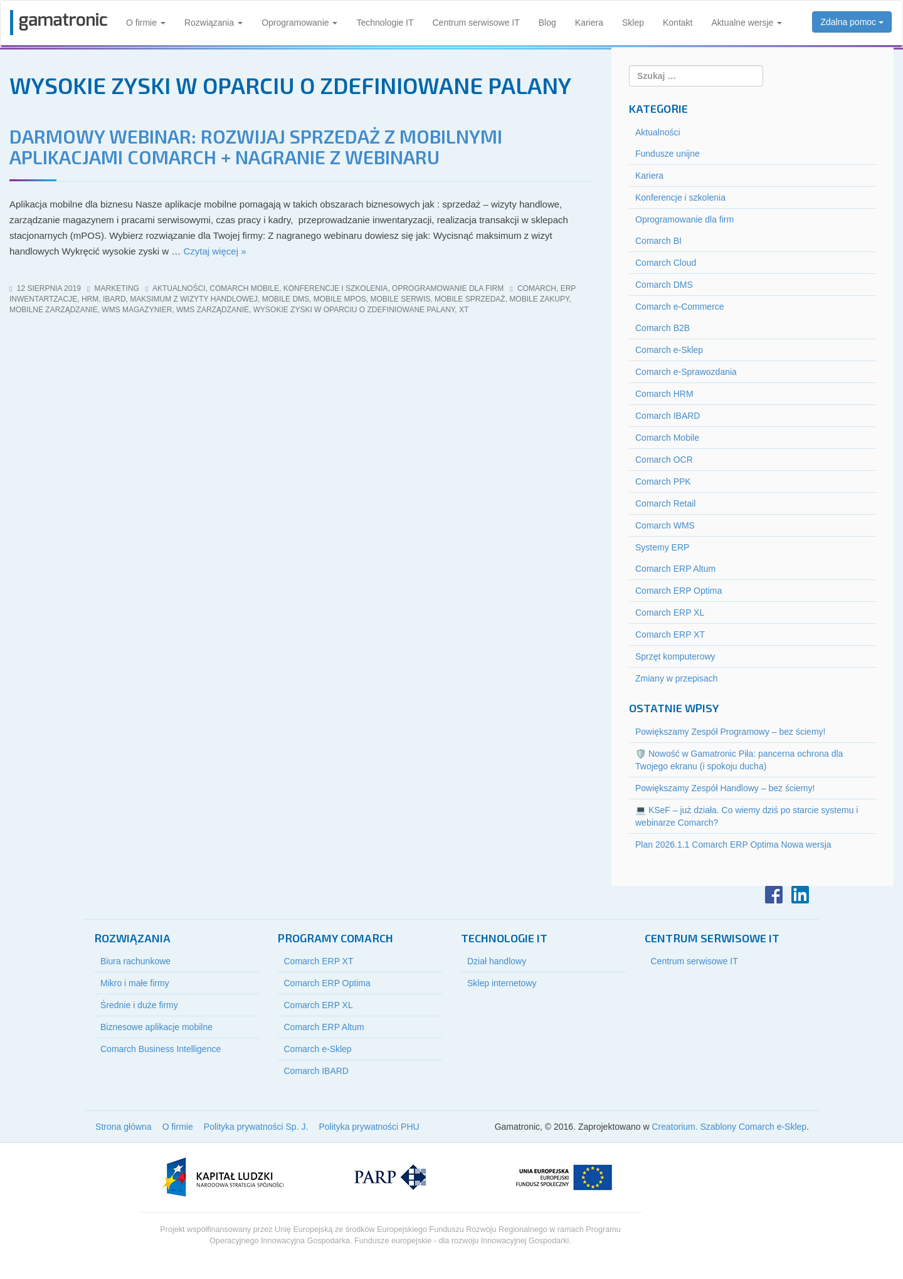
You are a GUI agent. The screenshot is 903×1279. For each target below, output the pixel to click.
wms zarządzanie (212, 309)
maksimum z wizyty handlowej (194, 299)
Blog (547, 23)
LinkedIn (800, 894)
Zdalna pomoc (852, 22)
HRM (90, 299)
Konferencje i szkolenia (335, 288)
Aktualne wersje (746, 23)
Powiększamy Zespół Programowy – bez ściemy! (730, 732)
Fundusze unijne (667, 154)
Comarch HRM (664, 394)
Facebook (774, 894)
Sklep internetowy (502, 983)
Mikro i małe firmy (134, 983)
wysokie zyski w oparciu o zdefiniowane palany (354, 309)
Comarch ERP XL (669, 613)
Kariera (589, 23)
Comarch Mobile (244, 288)
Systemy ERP (662, 547)
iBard (114, 299)
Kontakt (677, 23)
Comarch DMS (664, 285)
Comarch (536, 288)
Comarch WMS (665, 525)
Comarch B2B (662, 328)
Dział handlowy (496, 961)
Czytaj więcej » (214, 251)
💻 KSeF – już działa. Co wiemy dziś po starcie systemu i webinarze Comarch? (746, 816)
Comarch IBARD (667, 416)
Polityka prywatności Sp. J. (256, 1127)
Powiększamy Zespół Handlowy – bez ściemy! (725, 788)
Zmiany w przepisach (676, 678)
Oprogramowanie (299, 23)
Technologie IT (384, 23)
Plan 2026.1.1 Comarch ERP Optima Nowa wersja (733, 845)
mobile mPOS (340, 299)
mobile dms (285, 299)
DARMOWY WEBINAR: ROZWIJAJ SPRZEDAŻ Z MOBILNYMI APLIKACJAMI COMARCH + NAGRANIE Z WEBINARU (255, 146)
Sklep (633, 23)
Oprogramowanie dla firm (448, 288)
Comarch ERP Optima (678, 591)
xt (463, 309)
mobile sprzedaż (470, 299)
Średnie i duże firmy (139, 1005)
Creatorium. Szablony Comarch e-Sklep (729, 1127)
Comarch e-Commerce (679, 307)
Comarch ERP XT (670, 634)
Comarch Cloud (665, 263)
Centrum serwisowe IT (476, 23)
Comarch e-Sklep (669, 350)
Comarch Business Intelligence (160, 1049)
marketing (117, 288)
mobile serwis (400, 299)
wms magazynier (137, 309)
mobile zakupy (539, 299)
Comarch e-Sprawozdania (686, 372)
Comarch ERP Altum (675, 569)
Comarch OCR (664, 460)
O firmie (146, 23)
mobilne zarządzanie (53, 309)
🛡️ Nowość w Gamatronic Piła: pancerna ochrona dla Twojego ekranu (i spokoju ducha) (739, 760)
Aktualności (179, 288)
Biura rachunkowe (135, 961)
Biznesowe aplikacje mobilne (156, 1027)
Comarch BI (658, 241)
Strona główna (123, 1127)
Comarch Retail (665, 503)
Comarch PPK (663, 481)
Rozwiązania (213, 23)
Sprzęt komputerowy (675, 656)
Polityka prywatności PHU (369, 1127)
